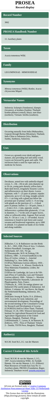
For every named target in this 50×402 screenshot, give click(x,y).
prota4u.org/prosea (37, 370)
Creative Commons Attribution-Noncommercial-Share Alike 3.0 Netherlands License (25, 388)
